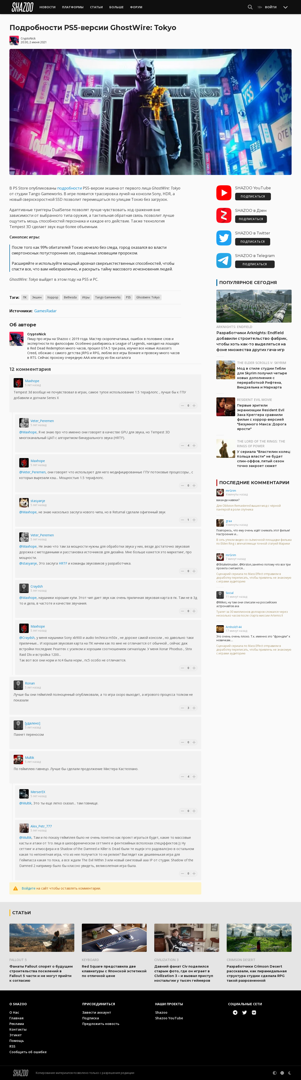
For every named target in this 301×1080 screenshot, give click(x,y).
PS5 (128, 297)
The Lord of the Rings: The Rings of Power (261, 443)
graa (229, 521)
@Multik (25, 803)
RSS (12, 1046)
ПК (25, 297)
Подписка (90, 1018)
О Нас (14, 1012)
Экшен (37, 297)
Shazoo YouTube (169, 1018)
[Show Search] (250, 7)
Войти (271, 7)
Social (230, 593)
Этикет (15, 1035)
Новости (47, 7)
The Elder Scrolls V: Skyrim (261, 362)
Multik (29, 757)
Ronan (30, 683)
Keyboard (90, 959)
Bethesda (70, 297)
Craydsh (37, 586)
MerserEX (38, 792)
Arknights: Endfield (234, 326)
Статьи (96, 7)
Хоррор (52, 297)
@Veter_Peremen (32, 472)
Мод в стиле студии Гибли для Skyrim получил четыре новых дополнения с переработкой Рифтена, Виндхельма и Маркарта (262, 377)
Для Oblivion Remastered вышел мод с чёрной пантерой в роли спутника (248, 507)
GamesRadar (45, 310)
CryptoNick (28, 38)
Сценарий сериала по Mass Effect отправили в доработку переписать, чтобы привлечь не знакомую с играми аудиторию (253, 577)
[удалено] (32, 723)
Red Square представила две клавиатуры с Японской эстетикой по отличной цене (114, 971)
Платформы (72, 7)
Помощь (16, 1040)
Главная (16, 1018)
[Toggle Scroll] (285, 7)
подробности (69, 188)
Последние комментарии (254, 482)
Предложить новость (100, 1023)
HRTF (63, 563)
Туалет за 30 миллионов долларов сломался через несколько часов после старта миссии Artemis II (252, 613)
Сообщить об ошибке (28, 1052)
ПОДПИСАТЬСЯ (253, 196)
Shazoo (161, 1012)
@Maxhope (28, 432)
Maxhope (32, 381)
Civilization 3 (166, 959)
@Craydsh (27, 637)
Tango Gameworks (107, 297)
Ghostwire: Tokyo (148, 297)
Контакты (18, 1029)
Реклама (16, 1023)
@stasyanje (28, 563)
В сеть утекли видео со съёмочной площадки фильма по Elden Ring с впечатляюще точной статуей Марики (254, 542)
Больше (116, 7)
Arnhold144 (234, 627)
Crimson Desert (241, 959)
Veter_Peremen (42, 421)
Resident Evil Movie (254, 399)
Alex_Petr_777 (41, 826)
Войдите (29, 888)
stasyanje (38, 500)
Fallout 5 (18, 959)
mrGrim (231, 491)
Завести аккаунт (96, 1012)
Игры (86, 297)
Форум (136, 7)
